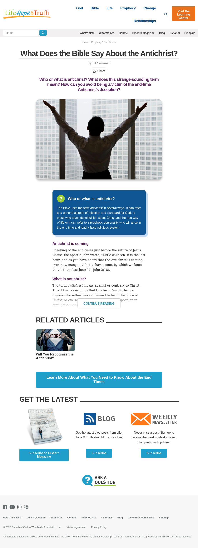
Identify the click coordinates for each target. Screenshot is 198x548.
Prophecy (128, 8)
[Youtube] (12, 507)
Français (189, 33)
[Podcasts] (27, 507)
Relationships (145, 21)
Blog (162, 33)
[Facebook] (6, 507)
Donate (123, 33)
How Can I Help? (13, 517)
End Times (110, 42)
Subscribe (99, 453)
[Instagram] (20, 507)
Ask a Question (36, 517)
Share (99, 71)
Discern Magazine (143, 33)
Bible (95, 8)
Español (175, 33)
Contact (72, 517)
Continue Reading (99, 303)
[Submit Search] (43, 33)
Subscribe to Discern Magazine (44, 454)
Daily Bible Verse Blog (141, 517)
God (79, 8)
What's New (87, 33)
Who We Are (106, 33)
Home (85, 42)
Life (110, 8)
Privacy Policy (99, 527)
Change (149, 8)
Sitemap (164, 517)
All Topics (106, 517)
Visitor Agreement (76, 527)
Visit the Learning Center (183, 15)
